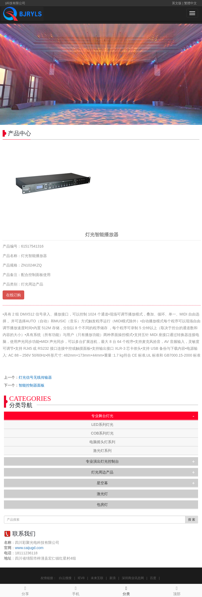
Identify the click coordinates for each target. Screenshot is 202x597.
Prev (7, 74)
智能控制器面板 (31, 385)
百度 (153, 578)
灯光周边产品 (102, 472)
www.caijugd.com (29, 548)
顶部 (177, 590)
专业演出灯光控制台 (102, 461)
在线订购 (13, 295)
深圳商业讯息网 (133, 578)
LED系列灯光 (102, 424)
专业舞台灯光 (102, 416)
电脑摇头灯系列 (102, 442)
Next (195, 74)
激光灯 (102, 494)
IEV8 (81, 578)
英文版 (176, 3)
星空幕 (102, 483)
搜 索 (191, 519)
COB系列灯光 (102, 433)
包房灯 (102, 504)
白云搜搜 (65, 578)
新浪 (112, 578)
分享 (25, 590)
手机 (75, 590)
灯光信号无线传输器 (35, 377)
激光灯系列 (102, 450)
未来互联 (97, 578)
